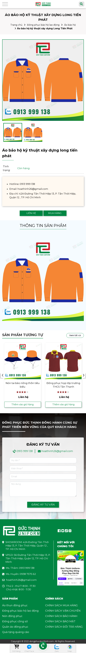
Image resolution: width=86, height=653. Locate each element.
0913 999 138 (25, 451)
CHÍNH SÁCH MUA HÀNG (61, 605)
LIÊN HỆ (31, 213)
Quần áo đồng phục (15, 626)
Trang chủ (16, 25)
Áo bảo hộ (70, 25)
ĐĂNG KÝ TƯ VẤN (43, 504)
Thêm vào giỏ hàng (22, 404)
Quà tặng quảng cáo (15, 632)
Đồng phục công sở (15, 621)
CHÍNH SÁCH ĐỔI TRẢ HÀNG (64, 626)
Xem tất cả (75, 335)
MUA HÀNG (55, 213)
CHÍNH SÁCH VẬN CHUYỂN (63, 610)
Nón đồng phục (12, 616)
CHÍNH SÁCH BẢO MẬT (60, 621)
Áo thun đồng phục (14, 605)
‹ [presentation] (2, 375)
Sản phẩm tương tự (22, 335)
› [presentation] (84, 375)
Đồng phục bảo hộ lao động (43, 25)
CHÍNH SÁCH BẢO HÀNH (61, 616)
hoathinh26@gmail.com (57, 451)
